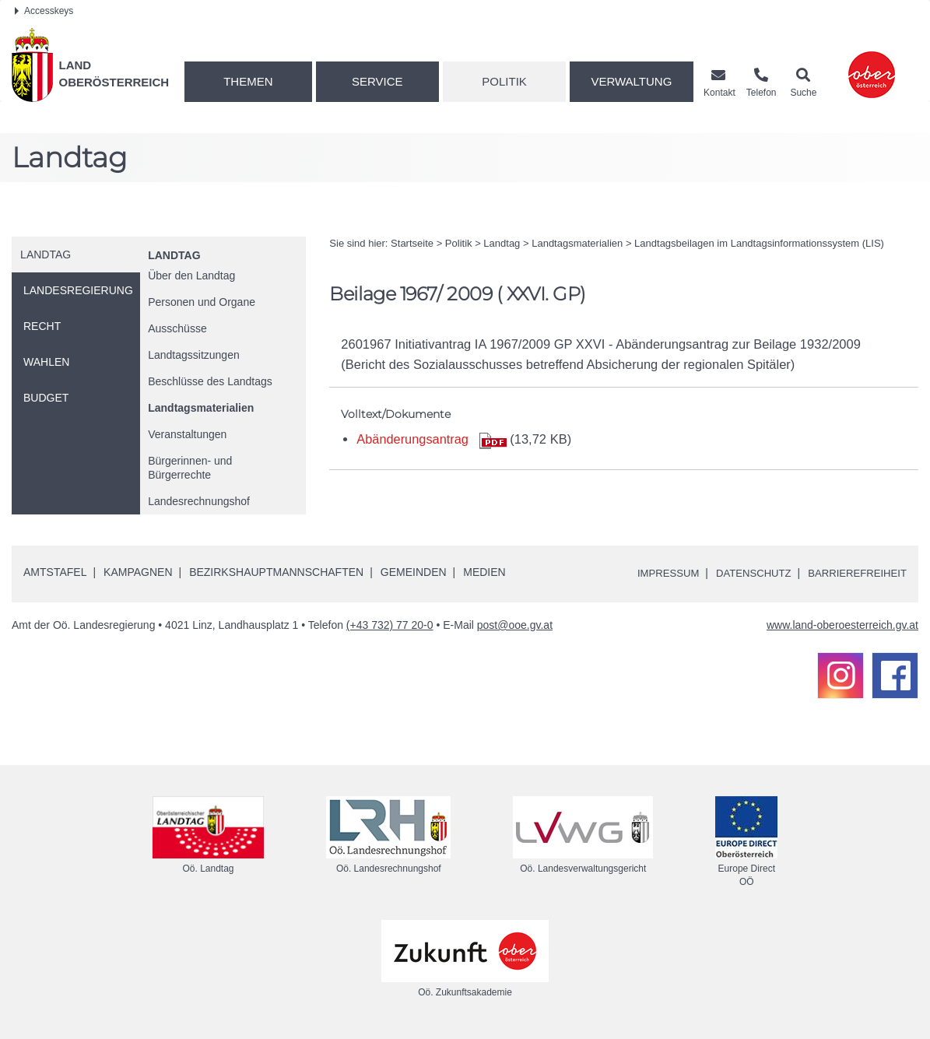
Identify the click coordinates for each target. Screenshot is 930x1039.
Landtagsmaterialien (201, 408)
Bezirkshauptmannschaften (276, 572)
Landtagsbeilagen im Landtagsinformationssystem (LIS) (759, 243)
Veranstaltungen (187, 434)
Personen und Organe (201, 302)
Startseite (412, 243)
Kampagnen (138, 572)
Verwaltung (631, 81)
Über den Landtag (191, 275)
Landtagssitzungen (194, 355)
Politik (504, 81)
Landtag (174, 255)
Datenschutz (744, 573)
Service (377, 81)
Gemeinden (414, 572)
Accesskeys (44, 10)
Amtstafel (54, 572)
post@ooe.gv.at (515, 625)
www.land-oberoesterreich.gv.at (842, 625)
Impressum (654, 573)
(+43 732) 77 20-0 (389, 625)
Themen (247, 81)
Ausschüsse (177, 328)
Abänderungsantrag (412, 439)
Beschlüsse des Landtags (210, 381)
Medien (484, 572)
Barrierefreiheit (854, 573)
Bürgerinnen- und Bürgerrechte (190, 468)
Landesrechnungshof (199, 501)
